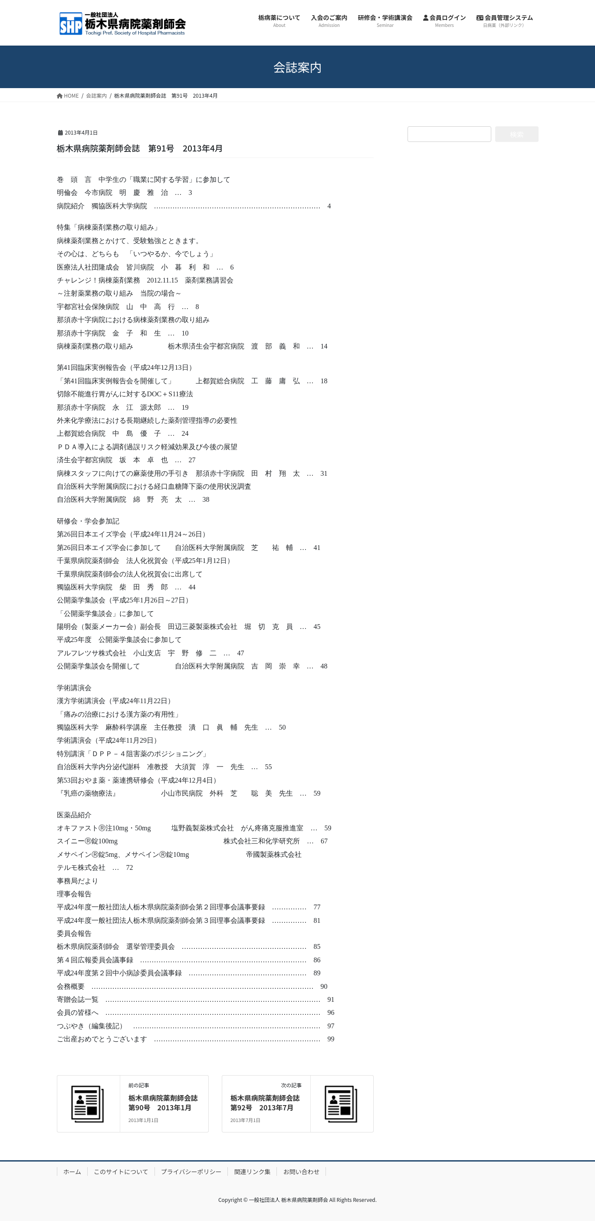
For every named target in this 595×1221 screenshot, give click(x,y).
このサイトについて (121, 1171)
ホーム (72, 1171)
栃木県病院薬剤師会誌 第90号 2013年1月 (166, 1102)
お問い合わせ (301, 1171)
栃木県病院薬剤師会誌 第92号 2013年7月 (268, 1102)
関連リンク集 (252, 1171)
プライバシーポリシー (191, 1171)
